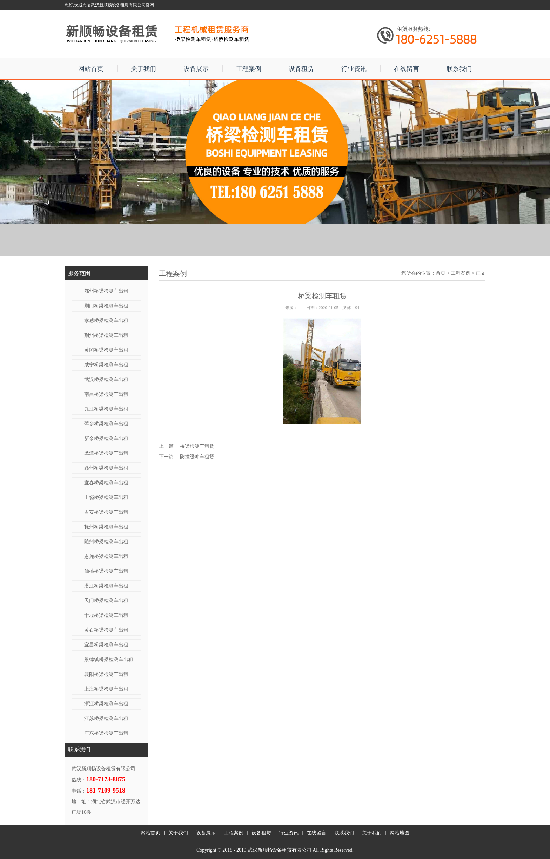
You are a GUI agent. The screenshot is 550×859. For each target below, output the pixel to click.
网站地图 (399, 832)
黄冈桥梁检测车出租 (106, 350)
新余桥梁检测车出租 (106, 438)
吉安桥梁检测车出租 (106, 512)
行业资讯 (354, 68)
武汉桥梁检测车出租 (106, 379)
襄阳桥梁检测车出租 (106, 674)
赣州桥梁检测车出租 (106, 468)
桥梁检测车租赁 (197, 446)
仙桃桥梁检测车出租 (106, 571)
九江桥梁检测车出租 (106, 409)
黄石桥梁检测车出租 (106, 630)
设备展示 (196, 68)
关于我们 (143, 68)
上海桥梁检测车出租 (106, 689)
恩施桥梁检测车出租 (106, 556)
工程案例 (248, 68)
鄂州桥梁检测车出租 (106, 291)
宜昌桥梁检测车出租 (106, 644)
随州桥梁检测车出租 (106, 541)
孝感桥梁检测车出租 (106, 320)
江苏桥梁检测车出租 (106, 718)
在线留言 (406, 68)
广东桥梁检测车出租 (106, 733)
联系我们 (459, 68)
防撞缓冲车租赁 (197, 456)
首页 (440, 273)
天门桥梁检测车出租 (106, 600)
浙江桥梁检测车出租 (106, 703)
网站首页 (90, 68)
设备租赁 (301, 68)
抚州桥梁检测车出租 (106, 527)
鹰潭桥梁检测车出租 (106, 453)
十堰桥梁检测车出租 (106, 615)
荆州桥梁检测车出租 (106, 335)
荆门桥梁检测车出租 (106, 305)
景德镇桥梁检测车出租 (108, 659)
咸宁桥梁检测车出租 (106, 364)
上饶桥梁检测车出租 (106, 497)
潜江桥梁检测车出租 (106, 585)
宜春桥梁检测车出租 (106, 482)
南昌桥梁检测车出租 (106, 394)
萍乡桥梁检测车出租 (106, 423)
